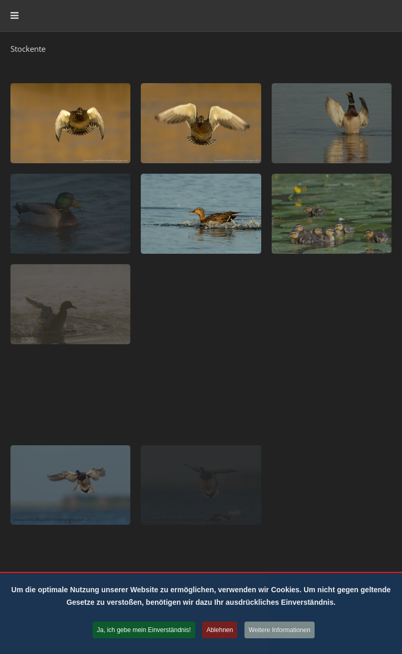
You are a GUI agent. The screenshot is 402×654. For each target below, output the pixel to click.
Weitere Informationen (279, 631)
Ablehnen (219, 631)
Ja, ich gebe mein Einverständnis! (144, 631)
